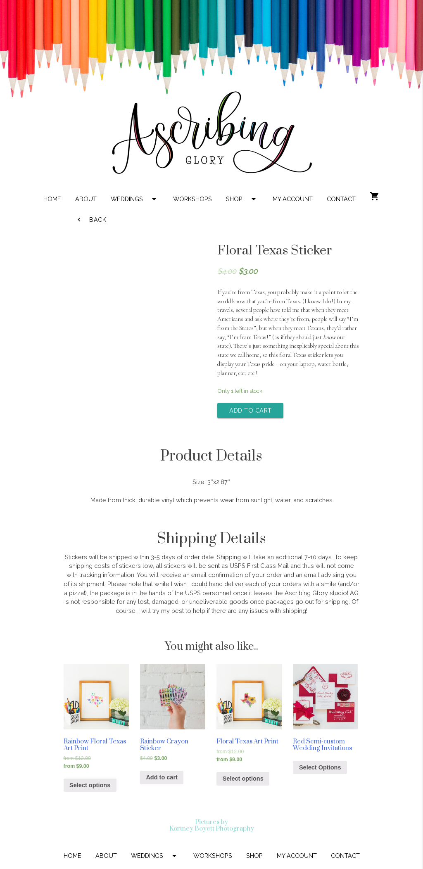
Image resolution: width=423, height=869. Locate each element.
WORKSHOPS (192, 198)
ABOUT (86, 198)
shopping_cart (375, 196)
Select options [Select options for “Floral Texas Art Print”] (243, 778)
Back (91, 219)
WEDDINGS (135, 199)
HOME (52, 198)
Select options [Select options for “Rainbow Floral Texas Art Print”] (89, 785)
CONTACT (341, 198)
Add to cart (250, 410)
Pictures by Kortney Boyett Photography (211, 825)
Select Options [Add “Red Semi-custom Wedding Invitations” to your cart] (320, 767)
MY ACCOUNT (293, 198)
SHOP (242, 199)
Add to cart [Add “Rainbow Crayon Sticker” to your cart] (162, 777)
